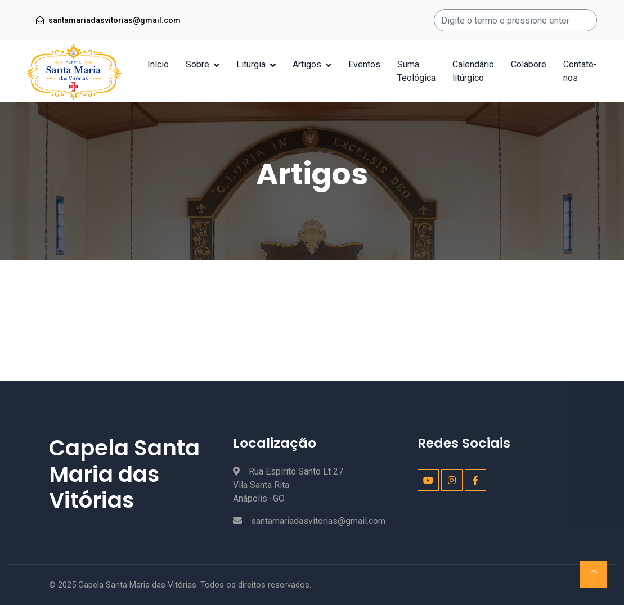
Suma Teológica (416, 71)
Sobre (197, 64)
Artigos (307, 64)
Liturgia (251, 64)
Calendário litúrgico (473, 71)
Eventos (364, 64)
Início (158, 64)
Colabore (528, 64)
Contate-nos (580, 71)
